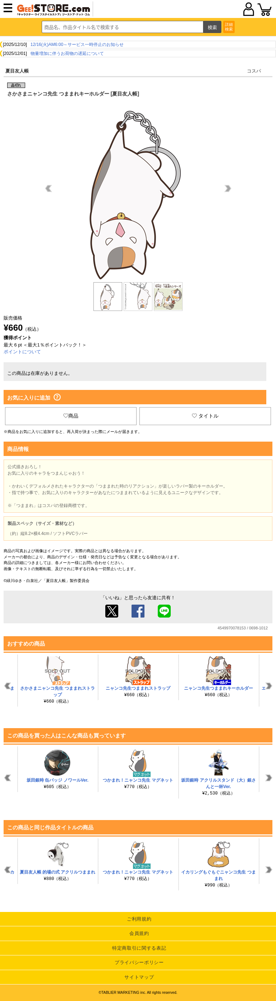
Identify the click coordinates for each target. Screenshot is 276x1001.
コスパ (254, 71)
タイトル (205, 416)
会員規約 (139, 933)
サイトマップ (139, 977)
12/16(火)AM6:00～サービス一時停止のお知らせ (77, 44)
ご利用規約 (139, 919)
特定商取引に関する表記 (139, 948)
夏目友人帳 (17, 71)
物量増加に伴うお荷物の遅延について (67, 53)
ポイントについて (22, 351)
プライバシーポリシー (139, 962)
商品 (70, 416)
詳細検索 (229, 26)
